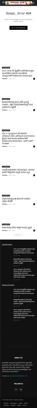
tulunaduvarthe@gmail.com (18, 376)
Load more (18, 235)
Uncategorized (6, 67)
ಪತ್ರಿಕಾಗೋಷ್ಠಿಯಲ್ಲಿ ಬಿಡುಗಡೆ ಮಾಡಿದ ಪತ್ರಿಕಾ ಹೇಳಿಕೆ (16, 200)
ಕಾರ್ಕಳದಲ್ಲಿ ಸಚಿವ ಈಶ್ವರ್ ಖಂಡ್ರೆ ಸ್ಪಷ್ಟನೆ (17, 228)
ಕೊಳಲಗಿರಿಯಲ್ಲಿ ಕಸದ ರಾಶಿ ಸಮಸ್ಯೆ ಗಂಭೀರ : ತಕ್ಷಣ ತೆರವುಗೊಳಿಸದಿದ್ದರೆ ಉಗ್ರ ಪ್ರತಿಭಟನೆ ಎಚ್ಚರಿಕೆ (17, 105)
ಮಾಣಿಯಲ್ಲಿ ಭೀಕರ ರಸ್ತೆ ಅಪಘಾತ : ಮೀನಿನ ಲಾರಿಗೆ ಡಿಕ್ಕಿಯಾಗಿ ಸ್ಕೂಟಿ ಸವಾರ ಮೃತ (18, 171)
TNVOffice (4, 78)
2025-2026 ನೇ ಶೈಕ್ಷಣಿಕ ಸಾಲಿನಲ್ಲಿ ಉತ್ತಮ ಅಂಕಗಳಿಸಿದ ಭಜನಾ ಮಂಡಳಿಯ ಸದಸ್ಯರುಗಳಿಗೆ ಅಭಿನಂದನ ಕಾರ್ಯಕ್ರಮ (18, 73)
